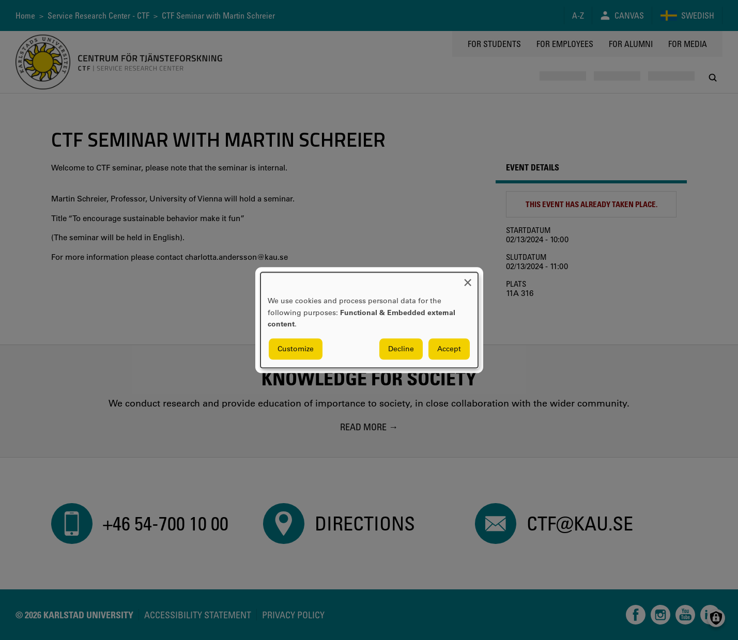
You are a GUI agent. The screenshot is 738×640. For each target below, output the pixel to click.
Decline (401, 348)
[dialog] (369, 320)
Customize (296, 348)
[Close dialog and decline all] (467, 278)
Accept (449, 348)
